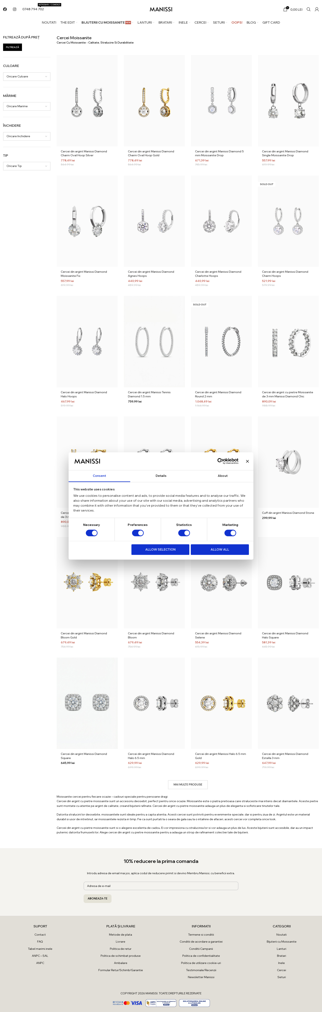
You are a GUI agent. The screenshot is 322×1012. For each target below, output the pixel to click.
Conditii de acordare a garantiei (201, 941)
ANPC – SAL (40, 956)
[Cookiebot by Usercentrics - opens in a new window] (220, 461)
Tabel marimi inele (40, 949)
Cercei (281, 970)
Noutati (281, 934)
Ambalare (120, 963)
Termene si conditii (201, 934)
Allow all (219, 549)
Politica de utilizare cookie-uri (201, 963)
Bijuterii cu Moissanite (282, 941)
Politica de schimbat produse (121, 956)
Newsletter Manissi (201, 977)
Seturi (281, 977)
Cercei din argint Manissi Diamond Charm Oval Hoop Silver (84, 153)
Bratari (281, 956)
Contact (40, 934)
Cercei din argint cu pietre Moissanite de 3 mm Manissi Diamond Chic (287, 394)
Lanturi (281, 949)
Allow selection (160, 549)
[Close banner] (247, 461)
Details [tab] (161, 476)
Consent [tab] (99, 476)
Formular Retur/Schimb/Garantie (120, 970)
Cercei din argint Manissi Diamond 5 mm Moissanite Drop (219, 153)
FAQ (40, 941)
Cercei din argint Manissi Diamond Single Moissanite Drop (285, 153)
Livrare (120, 941)
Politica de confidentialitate (201, 956)
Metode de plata (120, 934)
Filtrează (12, 47)
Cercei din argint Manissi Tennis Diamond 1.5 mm (149, 394)
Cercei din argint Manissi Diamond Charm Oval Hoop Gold (151, 153)
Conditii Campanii (201, 949)
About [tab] (223, 476)
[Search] (309, 9)
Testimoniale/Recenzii (201, 970)
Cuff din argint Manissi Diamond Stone (288, 513)
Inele (281, 963)
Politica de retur (120, 949)
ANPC (40, 963)
